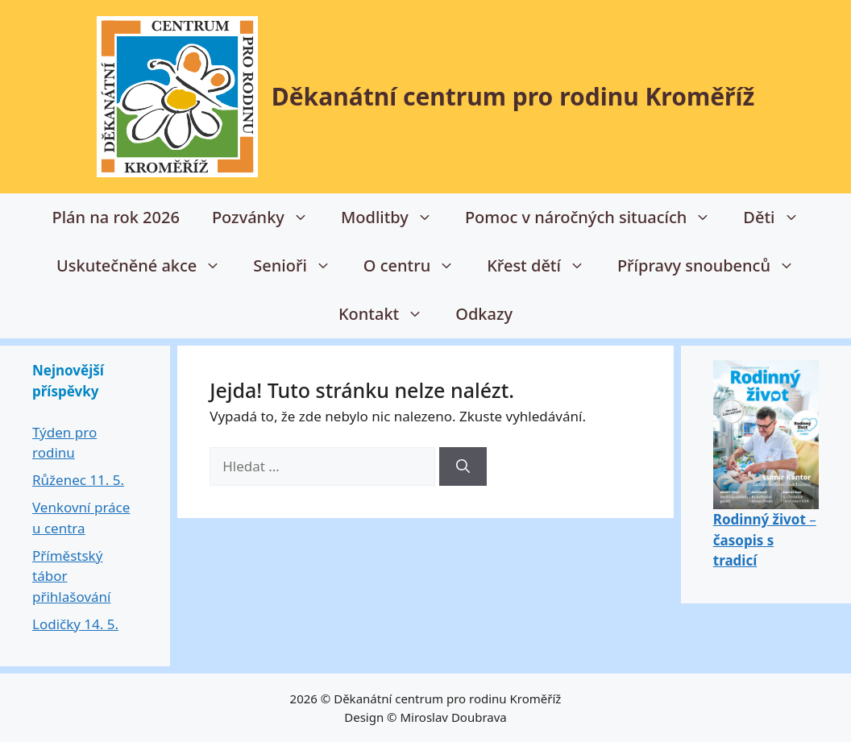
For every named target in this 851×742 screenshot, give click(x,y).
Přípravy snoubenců (714, 266)
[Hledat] (463, 466)
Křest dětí (544, 266)
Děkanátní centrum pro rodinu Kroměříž (513, 96)
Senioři (300, 266)
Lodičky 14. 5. (75, 624)
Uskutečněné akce (146, 266)
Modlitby (395, 217)
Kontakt (388, 314)
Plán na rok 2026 (115, 217)
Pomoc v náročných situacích (596, 217)
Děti (779, 217)
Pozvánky (268, 217)
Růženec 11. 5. (78, 479)
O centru (417, 266)
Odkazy (484, 314)
